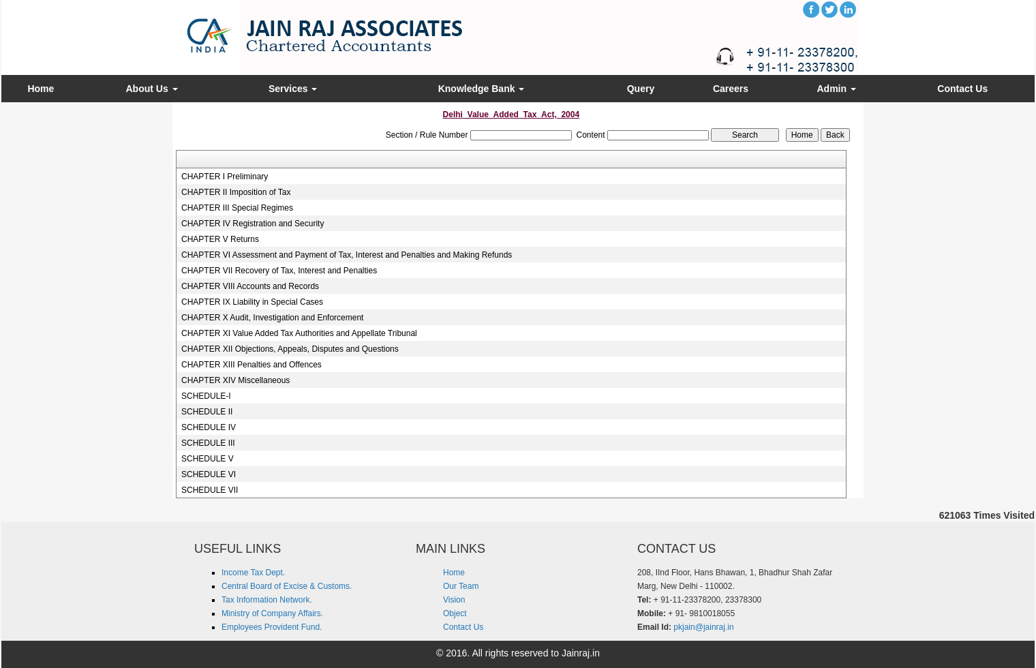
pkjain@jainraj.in (703, 627)
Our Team (460, 586)
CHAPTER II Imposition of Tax (236, 192)
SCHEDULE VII (209, 490)
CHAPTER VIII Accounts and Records (250, 286)
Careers (730, 88)
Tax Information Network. (267, 600)
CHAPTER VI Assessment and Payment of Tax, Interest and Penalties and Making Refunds (346, 255)
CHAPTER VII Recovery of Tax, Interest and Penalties (279, 270)
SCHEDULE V (207, 459)
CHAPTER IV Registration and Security (252, 223)
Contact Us (962, 88)
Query (640, 88)
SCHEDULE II (206, 411)
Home (40, 88)
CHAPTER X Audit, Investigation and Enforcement (272, 317)
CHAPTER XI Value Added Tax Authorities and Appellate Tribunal (299, 333)
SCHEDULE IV (208, 427)
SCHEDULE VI (208, 474)
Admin (836, 88)
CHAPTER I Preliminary (224, 176)
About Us (151, 88)
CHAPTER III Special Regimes (237, 208)
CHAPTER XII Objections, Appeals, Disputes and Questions (290, 349)
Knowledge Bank (481, 88)
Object (455, 613)
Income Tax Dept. (253, 572)
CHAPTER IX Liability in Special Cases (252, 302)
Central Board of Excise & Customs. (287, 586)
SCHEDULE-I (206, 396)
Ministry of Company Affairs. (272, 613)
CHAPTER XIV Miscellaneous (235, 380)
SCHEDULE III (208, 443)
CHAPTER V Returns (220, 239)
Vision (454, 600)
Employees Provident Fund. (272, 627)
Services (293, 88)
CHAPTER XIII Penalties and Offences (251, 364)
